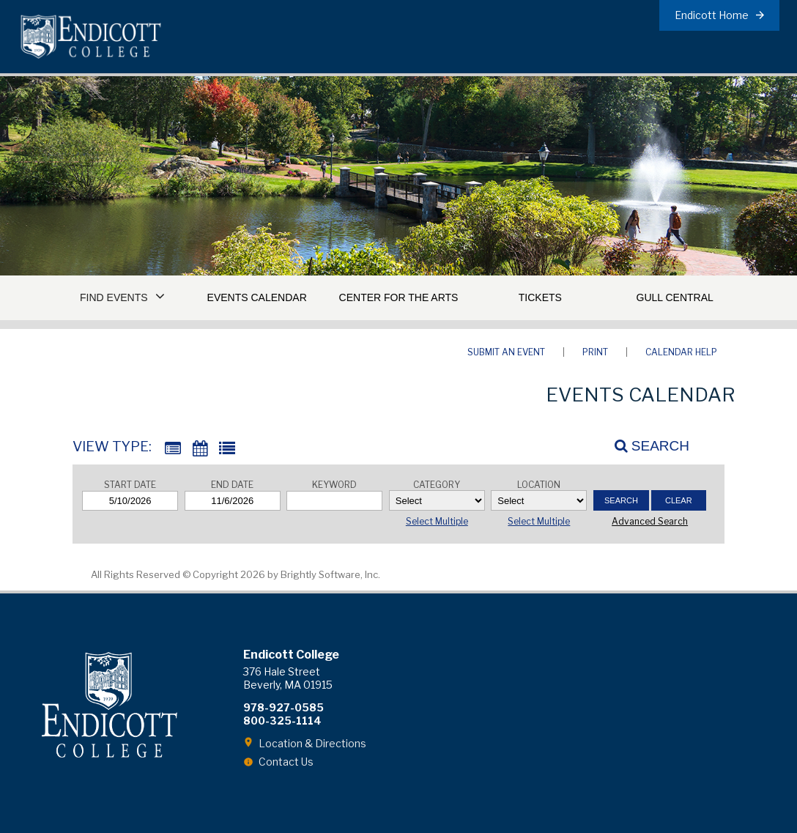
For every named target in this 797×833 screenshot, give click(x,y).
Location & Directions (312, 743)
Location (538, 484)
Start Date (130, 484)
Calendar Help (681, 352)
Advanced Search (650, 521)
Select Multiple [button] (437, 521)
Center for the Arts (399, 297)
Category (436, 484)
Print (595, 352)
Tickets (540, 297)
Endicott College (91, 37)
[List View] (227, 448)
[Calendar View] (200, 448)
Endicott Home (712, 15)
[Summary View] (173, 448)
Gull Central (675, 297)
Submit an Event (506, 352)
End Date (232, 484)
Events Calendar (257, 297)
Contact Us (286, 761)
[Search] (644, 446)
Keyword (334, 484)
